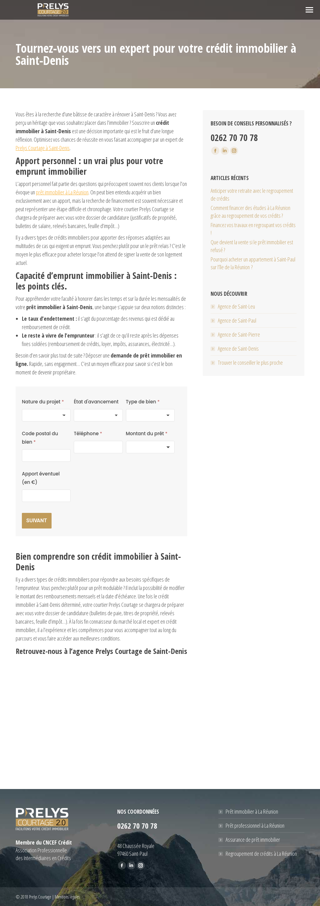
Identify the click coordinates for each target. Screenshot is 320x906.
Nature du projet (43, 401)
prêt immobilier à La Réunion (62, 192)
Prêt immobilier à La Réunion (252, 811)
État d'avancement (96, 401)
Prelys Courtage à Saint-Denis (43, 148)
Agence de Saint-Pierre (239, 334)
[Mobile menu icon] (309, 10)
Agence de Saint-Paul (237, 320)
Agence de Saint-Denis (238, 348)
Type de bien (143, 401)
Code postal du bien (40, 437)
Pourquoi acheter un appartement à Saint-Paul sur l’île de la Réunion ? (253, 263)
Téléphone (88, 433)
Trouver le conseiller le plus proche (250, 362)
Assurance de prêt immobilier (253, 839)
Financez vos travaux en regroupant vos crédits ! (253, 228)
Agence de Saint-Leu (236, 306)
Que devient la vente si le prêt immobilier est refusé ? (252, 246)
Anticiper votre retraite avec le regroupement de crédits (252, 194)
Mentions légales (67, 897)
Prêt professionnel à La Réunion (255, 825)
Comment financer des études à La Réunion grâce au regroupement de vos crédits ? (250, 211)
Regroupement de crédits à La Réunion (261, 853)
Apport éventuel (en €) (41, 477)
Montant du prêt (147, 433)
